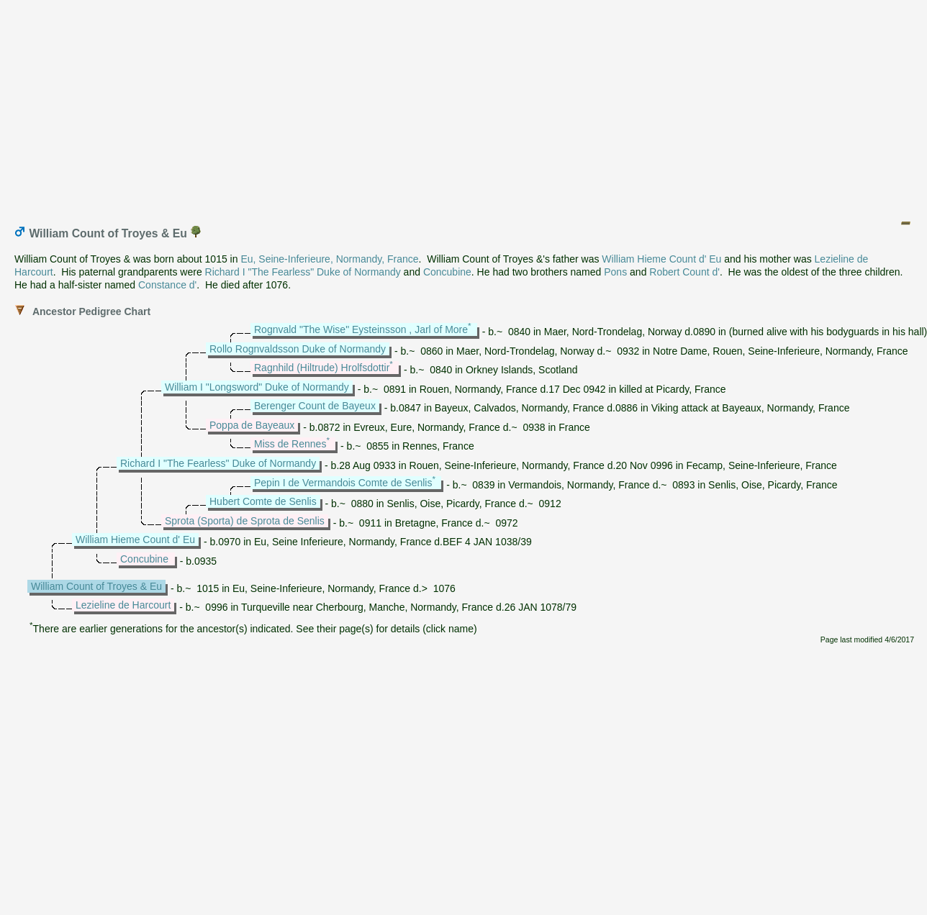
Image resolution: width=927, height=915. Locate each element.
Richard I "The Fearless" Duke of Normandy (303, 272)
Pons (615, 272)
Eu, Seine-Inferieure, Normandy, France (329, 259)
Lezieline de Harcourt (123, 605)
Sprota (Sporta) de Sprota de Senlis (245, 521)
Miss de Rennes (290, 444)
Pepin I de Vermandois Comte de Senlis (343, 482)
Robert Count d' (684, 272)
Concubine (447, 272)
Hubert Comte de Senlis (263, 501)
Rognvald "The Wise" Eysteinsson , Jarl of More (361, 329)
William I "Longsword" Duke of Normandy (257, 387)
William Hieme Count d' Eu (661, 259)
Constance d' (167, 285)
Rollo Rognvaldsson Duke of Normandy (297, 349)
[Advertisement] (464, 106)
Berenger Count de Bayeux (315, 405)
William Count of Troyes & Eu (96, 586)
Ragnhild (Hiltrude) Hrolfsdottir (321, 367)
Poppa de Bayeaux (251, 425)
